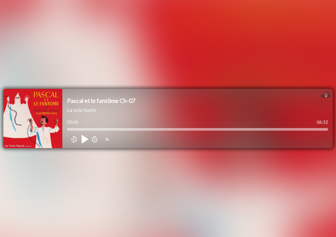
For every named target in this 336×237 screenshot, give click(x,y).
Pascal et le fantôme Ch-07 (101, 100)
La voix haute (81, 110)
